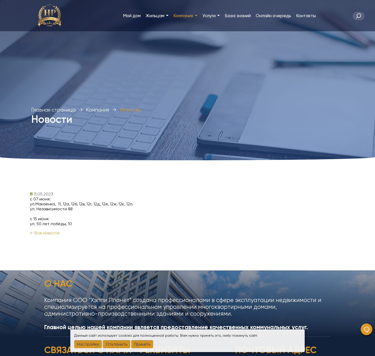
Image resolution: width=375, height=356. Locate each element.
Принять (142, 344)
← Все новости (44, 232)
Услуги (211, 15)
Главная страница (53, 110)
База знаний (238, 15)
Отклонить (116, 344)
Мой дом (132, 15)
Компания (185, 15)
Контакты (306, 15)
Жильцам (157, 15)
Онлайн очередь (273, 15)
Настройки (88, 344)
